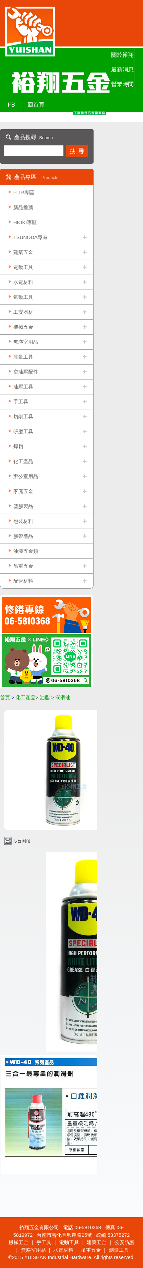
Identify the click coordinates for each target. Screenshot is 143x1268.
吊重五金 (23, 566)
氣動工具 (23, 297)
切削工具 (23, 416)
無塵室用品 (25, 342)
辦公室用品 (25, 476)
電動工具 (23, 267)
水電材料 (23, 282)
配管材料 (23, 581)
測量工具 (23, 357)
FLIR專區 (23, 192)
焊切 (18, 446)
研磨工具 (23, 431)
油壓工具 (23, 386)
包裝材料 (23, 521)
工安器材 (23, 312)
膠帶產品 (23, 536)
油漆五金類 (25, 551)
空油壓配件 (25, 372)
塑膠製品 (23, 506)
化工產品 (23, 461)
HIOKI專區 (25, 222)
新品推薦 (23, 207)
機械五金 (23, 327)
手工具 (20, 401)
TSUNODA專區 (30, 237)
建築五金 (23, 252)
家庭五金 (23, 491)
